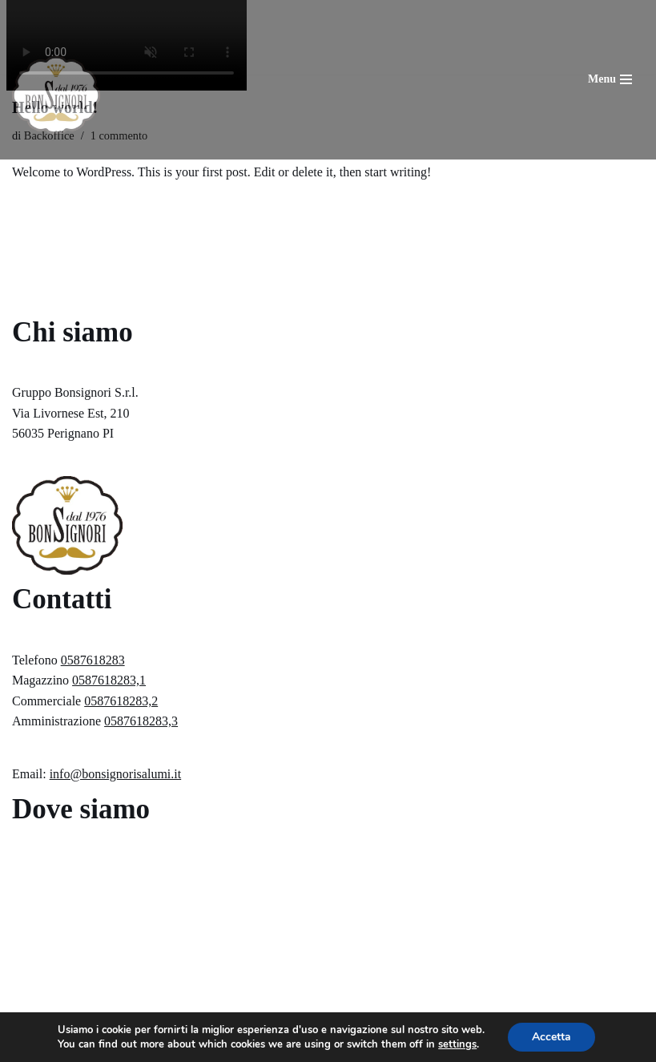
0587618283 (93, 660)
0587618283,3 (141, 721)
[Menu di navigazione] (610, 79)
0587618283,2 (121, 701)
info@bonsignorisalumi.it (116, 774)
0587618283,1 (109, 680)
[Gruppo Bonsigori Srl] (56, 95)
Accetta (551, 1036)
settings (457, 1044)
